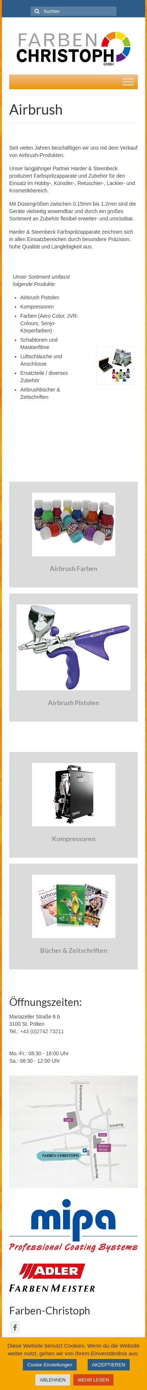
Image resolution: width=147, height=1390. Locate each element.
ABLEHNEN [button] (53, 1380)
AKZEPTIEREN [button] (108, 1365)
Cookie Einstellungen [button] (49, 1365)
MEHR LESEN (93, 1380)
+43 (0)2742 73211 (42, 1031)
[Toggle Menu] (128, 81)
